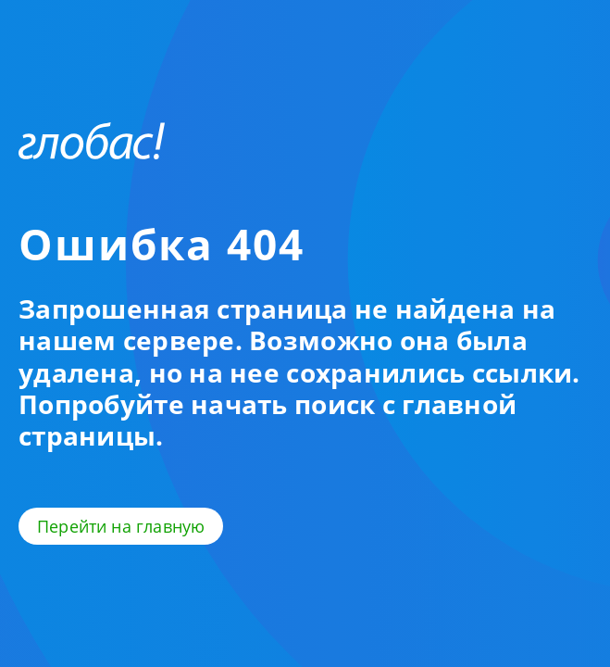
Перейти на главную (121, 526)
